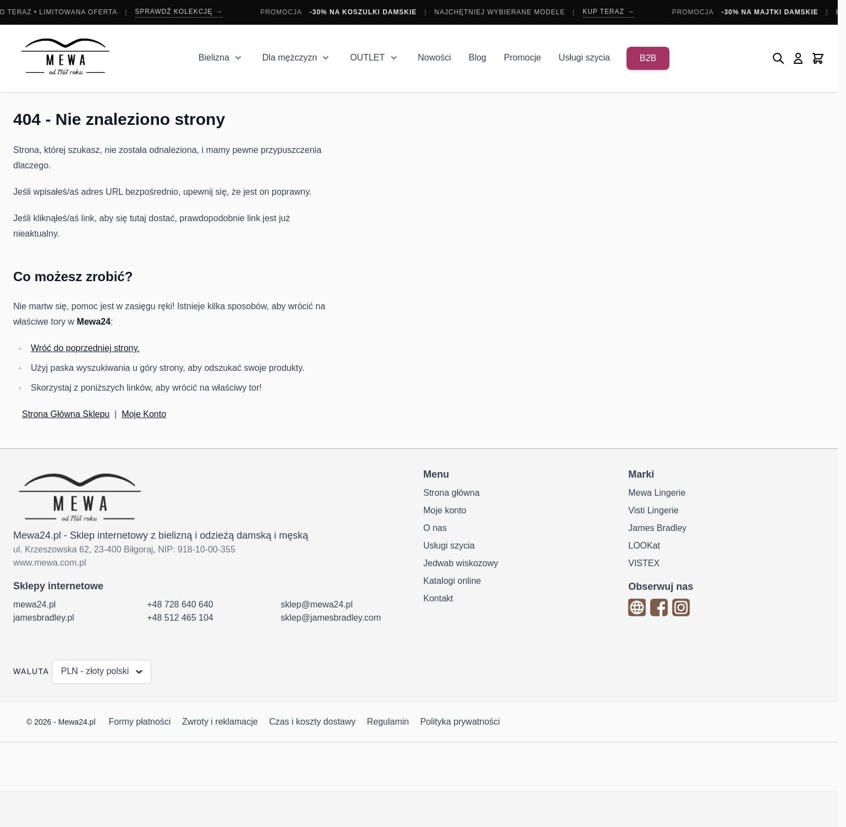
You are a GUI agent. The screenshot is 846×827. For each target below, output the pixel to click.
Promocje (522, 57)
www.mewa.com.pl (49, 562)
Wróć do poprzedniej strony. (85, 348)
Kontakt (438, 598)
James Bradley (657, 528)
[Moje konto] (798, 58)
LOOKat (644, 545)
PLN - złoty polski (103, 671)
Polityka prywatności (460, 721)
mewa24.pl (34, 604)
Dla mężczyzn (289, 57)
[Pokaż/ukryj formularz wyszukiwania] (778, 58)
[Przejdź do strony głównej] (65, 58)
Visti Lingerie (653, 510)
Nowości (434, 57)
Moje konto (445, 510)
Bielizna (214, 57)
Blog (477, 57)
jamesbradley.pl (43, 617)
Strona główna (452, 492)
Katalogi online (452, 580)
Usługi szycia (584, 57)
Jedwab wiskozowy (461, 563)
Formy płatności (140, 721)
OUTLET (367, 57)
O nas (435, 528)
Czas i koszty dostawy (312, 721)
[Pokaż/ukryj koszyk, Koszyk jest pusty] (818, 58)
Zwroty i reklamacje (220, 721)
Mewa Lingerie (656, 492)
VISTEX (644, 563)
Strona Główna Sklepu (65, 414)
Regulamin (388, 721)
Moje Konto (144, 414)
